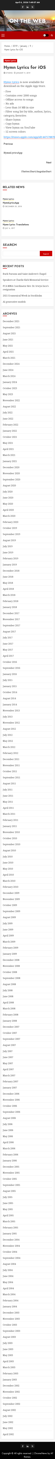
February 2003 (10, 1373)
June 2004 (8, 1276)
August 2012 (9, 728)
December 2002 (11, 1385)
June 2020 (8, 497)
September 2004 (11, 1258)
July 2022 (8, 412)
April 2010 (8, 874)
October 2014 (10, 692)
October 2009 (10, 905)
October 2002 (10, 1397)
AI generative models (14, 301)
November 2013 (11, 710)
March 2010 (9, 880)
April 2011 (8, 807)
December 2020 (11, 467)
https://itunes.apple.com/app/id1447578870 (29, 137)
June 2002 (8, 1422)
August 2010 (9, 850)
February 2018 (10, 601)
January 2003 (10, 1379)
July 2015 (8, 680)
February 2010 (10, 886)
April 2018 (8, 588)
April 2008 (8, 1002)
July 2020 (8, 491)
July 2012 (8, 734)
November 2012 (11, 722)
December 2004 (11, 1239)
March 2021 (9, 455)
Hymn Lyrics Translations (16, 224)
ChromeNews (40, 1453)
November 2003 (11, 1318)
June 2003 (8, 1349)
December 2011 (11, 759)
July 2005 (8, 1197)
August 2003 (9, 1336)
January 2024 (10, 382)
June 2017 (8, 643)
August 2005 (9, 1191)
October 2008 (10, 972)
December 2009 (11, 893)
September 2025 (11, 327)
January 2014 (10, 704)
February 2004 (10, 1300)
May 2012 (8, 740)
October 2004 (10, 1251)
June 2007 (8, 1057)
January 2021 (10, 461)
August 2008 (9, 984)
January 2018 (10, 607)
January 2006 (10, 1160)
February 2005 (10, 1227)
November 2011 (11, 765)
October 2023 (10, 388)
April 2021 (8, 449)
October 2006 (10, 1105)
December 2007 (11, 1026)
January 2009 (10, 953)
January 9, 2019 (23, 73)
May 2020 (8, 503)
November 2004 (11, 1245)
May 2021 (8, 442)
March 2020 (9, 515)
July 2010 (8, 856)
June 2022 (8, 418)
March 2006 (9, 1148)
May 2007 (8, 1063)
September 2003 (11, 1330)
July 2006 (8, 1124)
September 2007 (11, 1038)
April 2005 (8, 1215)
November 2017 (11, 619)
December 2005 (11, 1166)
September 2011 (11, 777)
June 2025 (8, 339)
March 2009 (9, 941)
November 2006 (11, 1099)
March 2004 (9, 1294)
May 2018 (8, 582)
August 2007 (9, 1045)
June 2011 (8, 795)
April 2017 (8, 655)
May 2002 (8, 1428)
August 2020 (9, 485)
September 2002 (11, 1403)
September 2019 (11, 534)
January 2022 (10, 430)
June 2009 (8, 929)
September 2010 (11, 844)
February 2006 (10, 1154)
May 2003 (8, 1355)
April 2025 (8, 351)
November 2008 (11, 966)
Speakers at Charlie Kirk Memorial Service (25, 279)
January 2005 (10, 1233)
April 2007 (8, 1069)
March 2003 (9, 1367)
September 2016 (11, 668)
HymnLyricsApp (11, 202)
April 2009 (8, 935)
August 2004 (9, 1263)
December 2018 (11, 570)
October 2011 (10, 771)
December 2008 (11, 960)
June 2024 (8, 370)
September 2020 (11, 479)
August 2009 (9, 917)
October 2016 (10, 662)
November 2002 (11, 1391)
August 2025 (9, 333)
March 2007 (9, 1075)
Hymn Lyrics (10, 60)
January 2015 (10, 686)
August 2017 (9, 631)
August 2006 (9, 1118)
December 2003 (11, 1312)
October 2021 (10, 436)
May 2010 (8, 868)
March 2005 (9, 1221)
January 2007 (10, 1087)
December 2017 (11, 613)
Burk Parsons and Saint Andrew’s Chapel (24, 273)
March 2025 (9, 357)
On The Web (27, 21)
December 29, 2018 (13, 206)
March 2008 (9, 1008)
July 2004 (8, 1270)
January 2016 (10, 674)
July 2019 (8, 546)
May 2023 (8, 394)
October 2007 (10, 1032)
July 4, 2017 (10, 228)
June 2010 (8, 862)
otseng (9, 73)
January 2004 (10, 1306)
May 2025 (8, 345)
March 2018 (9, 595)
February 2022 (10, 424)
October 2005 (10, 1178)
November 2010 (11, 832)
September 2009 (11, 911)
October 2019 (10, 528)
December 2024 (11, 363)
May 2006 (8, 1136)
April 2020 (8, 509)
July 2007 (8, 1051)
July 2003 (8, 1343)
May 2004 (8, 1282)
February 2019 (10, 558)
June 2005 (8, 1203)
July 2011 (8, 789)
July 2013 (8, 716)
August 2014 (9, 698)
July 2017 (8, 637)
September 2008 (11, 978)
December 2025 (11, 321)
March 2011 (9, 813)
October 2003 (10, 1324)
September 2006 (11, 1111)
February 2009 (10, 947)
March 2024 (9, 376)
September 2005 (11, 1185)
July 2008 (8, 990)
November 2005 (11, 1172)
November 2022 (11, 400)
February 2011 (10, 820)
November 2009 (11, 899)
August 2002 (9, 1410)
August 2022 (9, 406)
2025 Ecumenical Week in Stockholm (22, 295)
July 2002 (8, 1416)
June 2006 (8, 1130)
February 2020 (10, 522)
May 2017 (8, 649)
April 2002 (8, 1434)
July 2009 (8, 923)
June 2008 (8, 996)
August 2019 (9, 540)
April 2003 (8, 1361)
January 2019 (10, 564)
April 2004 (8, 1288)
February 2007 (10, 1081)
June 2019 (8, 552)
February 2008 (10, 1014)
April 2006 (8, 1142)
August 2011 (9, 783)
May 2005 (8, 1209)
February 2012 (10, 753)
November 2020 (11, 473)
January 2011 (10, 826)
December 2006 (11, 1093)
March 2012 (9, 747)
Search (10, 244)
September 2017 (11, 625)
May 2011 (8, 801)
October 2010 (10, 838)
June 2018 (8, 576)
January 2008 (10, 1020)
